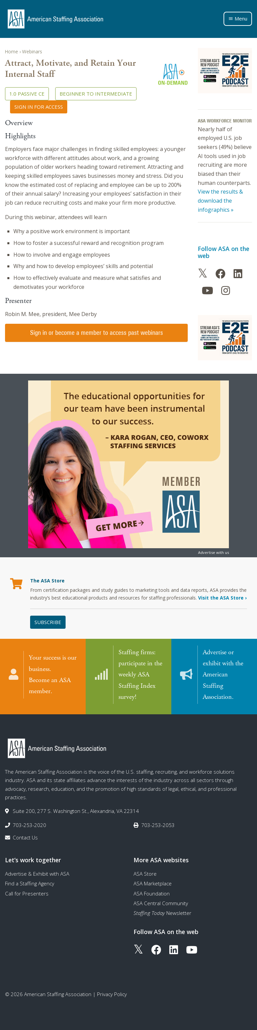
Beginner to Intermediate (96, 93)
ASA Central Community (161, 902)
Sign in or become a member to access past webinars (96, 332)
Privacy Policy (112, 993)
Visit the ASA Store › (222, 598)
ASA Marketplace (153, 882)
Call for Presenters (27, 892)
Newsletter (162, 912)
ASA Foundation (152, 892)
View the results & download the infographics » (220, 200)
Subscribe (47, 622)
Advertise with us (213, 552)
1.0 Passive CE (27, 93)
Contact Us (25, 836)
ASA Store (145, 872)
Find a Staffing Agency (29, 882)
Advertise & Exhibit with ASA (37, 872)
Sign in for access (38, 106)
